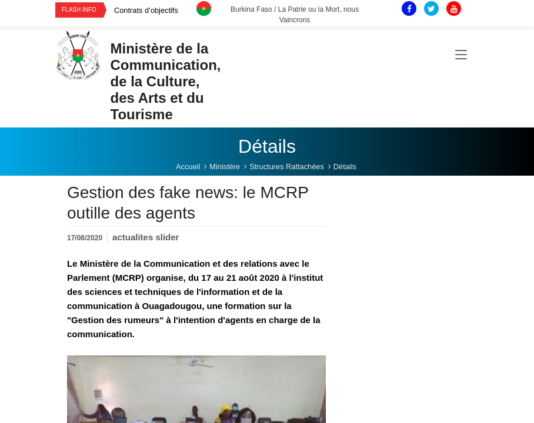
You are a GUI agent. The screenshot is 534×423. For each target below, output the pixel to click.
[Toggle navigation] (461, 55)
